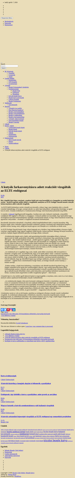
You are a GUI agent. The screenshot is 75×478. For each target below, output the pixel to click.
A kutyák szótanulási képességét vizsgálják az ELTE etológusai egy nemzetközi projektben (36, 416)
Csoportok (12, 75)
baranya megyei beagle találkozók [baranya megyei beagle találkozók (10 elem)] (49, 429)
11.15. (3, 420)
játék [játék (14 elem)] (34, 436)
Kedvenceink (13, 136)
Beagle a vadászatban (15, 115)
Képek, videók (9, 126)
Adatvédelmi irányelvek (12, 455)
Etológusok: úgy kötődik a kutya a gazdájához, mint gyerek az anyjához (29, 394)
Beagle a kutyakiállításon (16, 113)
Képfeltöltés (12, 80)
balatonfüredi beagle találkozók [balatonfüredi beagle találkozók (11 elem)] (35, 429)
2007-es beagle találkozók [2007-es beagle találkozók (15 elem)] (20, 429)
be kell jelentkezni (22, 323)
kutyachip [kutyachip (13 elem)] (3, 438)
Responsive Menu (7, 18)
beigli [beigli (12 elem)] (34, 432)
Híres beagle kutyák (15, 140)
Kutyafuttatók (13, 105)
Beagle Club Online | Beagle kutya (23, 473)
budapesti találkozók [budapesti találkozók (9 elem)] (15, 434)
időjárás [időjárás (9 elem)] (30, 436)
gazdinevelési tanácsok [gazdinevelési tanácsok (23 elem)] (46, 434)
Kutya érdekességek (8, 376)
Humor (11, 141)
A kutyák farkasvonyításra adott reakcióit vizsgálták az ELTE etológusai (27, 337)
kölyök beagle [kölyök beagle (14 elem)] (4, 441)
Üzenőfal (11, 73)
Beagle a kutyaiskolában (16, 112)
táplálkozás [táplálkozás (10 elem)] (70, 440)
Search (3, 64)
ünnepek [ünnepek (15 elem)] (21, 443)
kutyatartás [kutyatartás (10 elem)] (37, 438)
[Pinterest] (8, 308)
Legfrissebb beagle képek (17, 127)
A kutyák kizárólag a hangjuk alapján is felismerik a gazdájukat (26, 383)
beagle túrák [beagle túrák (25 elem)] (29, 432)
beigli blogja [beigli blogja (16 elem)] (39, 432)
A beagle (7, 85)
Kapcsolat (8, 23)
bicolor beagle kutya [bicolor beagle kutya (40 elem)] (50, 432)
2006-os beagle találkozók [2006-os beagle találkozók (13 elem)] (7, 429)
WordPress (17, 476)
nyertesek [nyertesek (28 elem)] (32, 441)
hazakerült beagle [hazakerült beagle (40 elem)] (7, 436)
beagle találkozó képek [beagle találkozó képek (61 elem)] (16, 431)
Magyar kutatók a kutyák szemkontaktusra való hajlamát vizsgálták (27, 405)
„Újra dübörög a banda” (8, 315)
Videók (11, 133)
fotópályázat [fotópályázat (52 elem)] (34, 434)
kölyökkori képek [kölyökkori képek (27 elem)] (13, 441)
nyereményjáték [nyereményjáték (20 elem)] (24, 441)
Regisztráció (8, 25)
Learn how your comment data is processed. (39, 326)
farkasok (11, 214)
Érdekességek (9, 138)
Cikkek (7, 124)
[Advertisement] (37, 166)
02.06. (3, 195)
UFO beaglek (13, 82)
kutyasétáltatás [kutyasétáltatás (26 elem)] (30, 438)
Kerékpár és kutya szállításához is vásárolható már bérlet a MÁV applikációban (29, 341)
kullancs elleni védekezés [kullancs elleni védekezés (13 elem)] (48, 436)
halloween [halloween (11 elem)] (68, 434)
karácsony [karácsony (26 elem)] (39, 436)
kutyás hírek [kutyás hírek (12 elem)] (43, 438)
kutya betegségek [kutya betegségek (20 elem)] (64, 436)
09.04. (3, 398)
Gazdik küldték (9, 78)
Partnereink (8, 452)
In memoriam (13, 84)
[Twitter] (5, 308)
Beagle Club (5, 422)
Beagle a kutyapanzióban (16, 117)
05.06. (3, 409)
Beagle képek (13, 129)
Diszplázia (15, 94)
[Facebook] (2, 308)
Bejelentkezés (9, 21)
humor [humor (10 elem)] (15, 436)
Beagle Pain (16, 91)
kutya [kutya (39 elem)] (57, 436)
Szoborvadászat (13, 143)
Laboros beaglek (14, 99)
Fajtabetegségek (14, 89)
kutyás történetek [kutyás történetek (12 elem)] (58, 438)
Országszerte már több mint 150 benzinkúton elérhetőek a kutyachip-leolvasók (25, 314)
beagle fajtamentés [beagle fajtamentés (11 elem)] (62, 429)
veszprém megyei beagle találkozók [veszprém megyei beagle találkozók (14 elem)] (10, 443)
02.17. (3, 387)
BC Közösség (9, 71)
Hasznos (7, 106)
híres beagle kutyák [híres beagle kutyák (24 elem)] (23, 436)
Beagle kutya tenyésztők (16, 98)
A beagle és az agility (15, 108)
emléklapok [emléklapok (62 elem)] (24, 434)
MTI (2, 197)
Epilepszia (15, 92)
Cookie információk (11, 454)
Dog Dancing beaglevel (16, 110)
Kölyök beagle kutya (15, 96)
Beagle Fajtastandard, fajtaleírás (19, 87)
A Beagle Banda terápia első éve (15, 334)
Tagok (10, 77)
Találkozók (8, 103)
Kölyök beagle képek (15, 131)
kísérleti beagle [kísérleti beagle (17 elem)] (67, 438)
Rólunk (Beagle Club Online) (14, 450)
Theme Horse (12, 474)
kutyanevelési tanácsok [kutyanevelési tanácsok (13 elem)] (19, 438)
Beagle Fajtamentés (15, 101)
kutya (6, 312)
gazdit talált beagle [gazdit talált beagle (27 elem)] (59, 434)
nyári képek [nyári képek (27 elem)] (39, 441)
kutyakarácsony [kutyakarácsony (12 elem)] (9, 438)
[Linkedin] (13, 308)
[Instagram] (11, 308)
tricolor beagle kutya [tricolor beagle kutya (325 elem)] (55, 440)
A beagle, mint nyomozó (16, 119)
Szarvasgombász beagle (16, 120)
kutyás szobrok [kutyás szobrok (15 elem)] (50, 438)
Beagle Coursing (14, 122)
